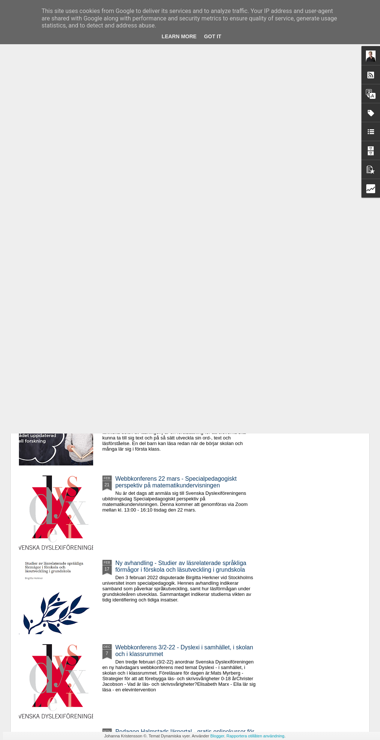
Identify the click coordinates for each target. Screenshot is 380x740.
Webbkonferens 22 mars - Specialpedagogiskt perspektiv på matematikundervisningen (176, 482)
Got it (213, 36)
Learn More (179, 36)
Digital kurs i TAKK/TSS (48, 250)
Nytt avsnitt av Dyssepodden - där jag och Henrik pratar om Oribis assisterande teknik (325, 260)
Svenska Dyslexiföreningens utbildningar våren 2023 (145, 257)
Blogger (217, 736)
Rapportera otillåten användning (255, 736)
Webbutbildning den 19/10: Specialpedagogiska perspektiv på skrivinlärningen (234, 260)
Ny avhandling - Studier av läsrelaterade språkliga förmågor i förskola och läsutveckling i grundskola (180, 566)
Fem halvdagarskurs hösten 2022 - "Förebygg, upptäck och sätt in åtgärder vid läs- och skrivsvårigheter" (176, 401)
